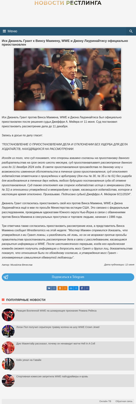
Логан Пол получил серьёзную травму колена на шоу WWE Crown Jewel (57, 327)
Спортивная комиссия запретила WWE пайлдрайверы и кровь (52, 376)
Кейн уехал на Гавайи (28, 360)
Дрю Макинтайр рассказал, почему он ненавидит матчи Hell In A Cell (55, 343)
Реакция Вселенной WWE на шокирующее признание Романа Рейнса (56, 310)
